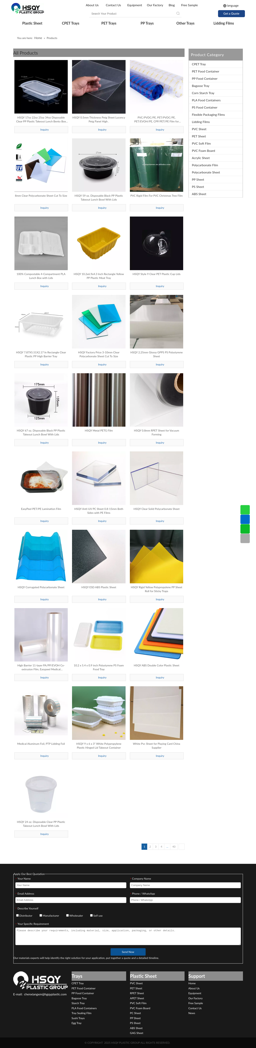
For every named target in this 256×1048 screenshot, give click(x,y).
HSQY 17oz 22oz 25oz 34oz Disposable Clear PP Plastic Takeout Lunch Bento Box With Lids (41, 119)
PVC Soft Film (201, 143)
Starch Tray (78, 1003)
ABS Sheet (199, 194)
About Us (92, 5)
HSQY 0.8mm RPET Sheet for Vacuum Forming (156, 432)
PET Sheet (199, 136)
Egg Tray (77, 1023)
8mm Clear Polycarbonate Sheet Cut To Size (41, 195)
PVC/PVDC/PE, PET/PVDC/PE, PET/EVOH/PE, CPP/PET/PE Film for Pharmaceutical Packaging (156, 119)
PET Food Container (205, 71)
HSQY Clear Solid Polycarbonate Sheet (156, 508)
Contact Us (113, 5)
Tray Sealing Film (81, 1013)
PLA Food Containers (206, 100)
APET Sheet (137, 998)
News (191, 1013)
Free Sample (189, 5)
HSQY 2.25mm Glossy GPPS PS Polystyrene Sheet (156, 354)
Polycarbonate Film (205, 165)
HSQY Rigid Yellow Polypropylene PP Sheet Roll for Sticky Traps (156, 589)
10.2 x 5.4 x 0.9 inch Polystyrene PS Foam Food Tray (99, 667)
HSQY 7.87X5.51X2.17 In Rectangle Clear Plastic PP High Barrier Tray (41, 354)
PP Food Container (205, 78)
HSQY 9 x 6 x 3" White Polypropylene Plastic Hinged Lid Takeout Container (98, 745)
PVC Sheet (199, 129)
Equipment (134, 5)
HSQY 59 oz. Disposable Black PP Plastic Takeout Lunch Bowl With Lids (99, 197)
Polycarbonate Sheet (206, 172)
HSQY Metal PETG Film (99, 430)
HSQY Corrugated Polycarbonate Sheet (41, 587)
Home (192, 983)
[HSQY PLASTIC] (40, 980)
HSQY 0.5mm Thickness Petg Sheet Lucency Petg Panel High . (98, 119)
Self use (96, 915)
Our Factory (155, 5)
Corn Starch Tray (203, 93)
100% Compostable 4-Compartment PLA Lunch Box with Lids (41, 275)
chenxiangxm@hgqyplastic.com (45, 994)
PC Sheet (135, 1013)
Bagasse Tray (200, 86)
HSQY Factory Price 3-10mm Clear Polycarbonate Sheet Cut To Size (98, 354)
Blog (172, 5)
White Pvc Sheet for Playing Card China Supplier (156, 745)
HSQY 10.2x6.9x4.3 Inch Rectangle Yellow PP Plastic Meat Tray (99, 275)
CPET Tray (199, 64)
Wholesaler (74, 915)
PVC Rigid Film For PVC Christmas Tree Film (156, 195)
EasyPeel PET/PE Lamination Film (41, 508)
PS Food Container (204, 107)
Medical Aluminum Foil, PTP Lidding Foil (41, 743)
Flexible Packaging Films (208, 114)
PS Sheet (198, 186)
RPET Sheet (137, 993)
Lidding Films (201, 122)
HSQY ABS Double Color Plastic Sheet (156, 665)
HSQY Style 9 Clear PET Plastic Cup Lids (156, 274)
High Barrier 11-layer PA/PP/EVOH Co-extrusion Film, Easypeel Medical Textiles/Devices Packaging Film (41, 667)
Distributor (24, 915)
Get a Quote (231, 13)
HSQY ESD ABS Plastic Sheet (98, 587)
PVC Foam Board (203, 150)
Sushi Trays (78, 1018)
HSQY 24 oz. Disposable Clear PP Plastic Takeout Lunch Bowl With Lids (41, 823)
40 (173, 846)
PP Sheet (198, 179)
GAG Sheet (136, 1033)
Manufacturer (49, 915)
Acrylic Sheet (201, 158)
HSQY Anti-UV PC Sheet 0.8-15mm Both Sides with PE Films (98, 510)
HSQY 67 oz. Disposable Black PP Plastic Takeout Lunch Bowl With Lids (41, 432)
